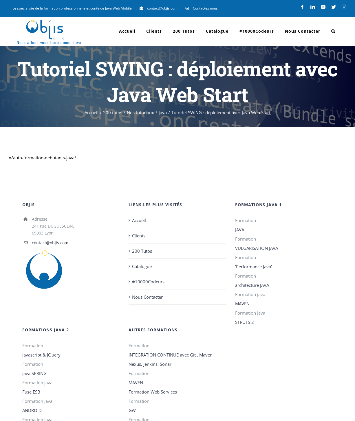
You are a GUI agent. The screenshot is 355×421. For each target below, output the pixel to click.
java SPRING (34, 373)
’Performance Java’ (253, 266)
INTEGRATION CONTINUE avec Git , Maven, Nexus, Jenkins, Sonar (171, 359)
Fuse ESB (31, 392)
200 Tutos (142, 251)
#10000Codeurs (148, 282)
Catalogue (142, 266)
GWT (133, 410)
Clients (138, 236)
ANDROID (32, 410)
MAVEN (242, 303)
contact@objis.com (50, 242)
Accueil (139, 220)
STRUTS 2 (244, 322)
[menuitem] (72, 8)
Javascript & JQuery (41, 355)
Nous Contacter (147, 297)
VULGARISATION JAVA (256, 248)
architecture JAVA (252, 285)
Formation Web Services (153, 392)
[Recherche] (333, 31)
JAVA (239, 229)
